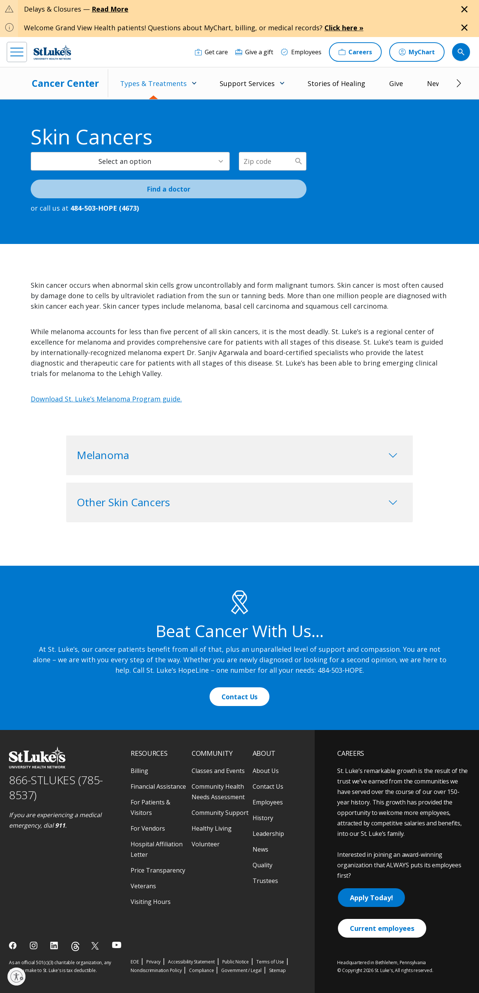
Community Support (220, 813)
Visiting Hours (151, 902)
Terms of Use (270, 962)
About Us (266, 771)
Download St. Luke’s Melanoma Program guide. (106, 398)
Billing (139, 771)
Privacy (153, 962)
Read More (110, 8)
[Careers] (355, 52)
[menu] (17, 52)
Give (396, 83)
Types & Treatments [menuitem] (153, 83)
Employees (268, 802)
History (263, 818)
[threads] (75, 946)
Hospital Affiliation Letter (157, 849)
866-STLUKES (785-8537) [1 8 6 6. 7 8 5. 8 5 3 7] (56, 787)
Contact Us (240, 696)
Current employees (382, 928)
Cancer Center (65, 83)
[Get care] (211, 52)
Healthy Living (212, 828)
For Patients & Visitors (150, 807)
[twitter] (96, 946)
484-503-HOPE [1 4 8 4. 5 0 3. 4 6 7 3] (340, 670)
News (436, 83)
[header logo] (52, 52)
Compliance (201, 970)
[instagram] (34, 945)
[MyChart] (417, 52)
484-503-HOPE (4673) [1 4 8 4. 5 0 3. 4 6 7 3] (104, 208)
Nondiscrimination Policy (156, 970)
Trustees (265, 881)
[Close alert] (464, 9)
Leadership (268, 833)
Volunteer (206, 844)
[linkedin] (55, 945)
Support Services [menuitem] (247, 83)
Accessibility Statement (191, 962)
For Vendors (148, 828)
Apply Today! (371, 897)
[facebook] (13, 945)
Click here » (343, 27)
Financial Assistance (158, 786)
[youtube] (116, 945)
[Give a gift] (254, 52)
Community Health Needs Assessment (218, 791)
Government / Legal (241, 970)
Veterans (143, 886)
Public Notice (235, 962)
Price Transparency (158, 870)
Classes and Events (218, 771)
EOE (134, 962)
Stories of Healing (336, 83)
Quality (262, 865)
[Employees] (301, 52)
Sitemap (277, 970)
